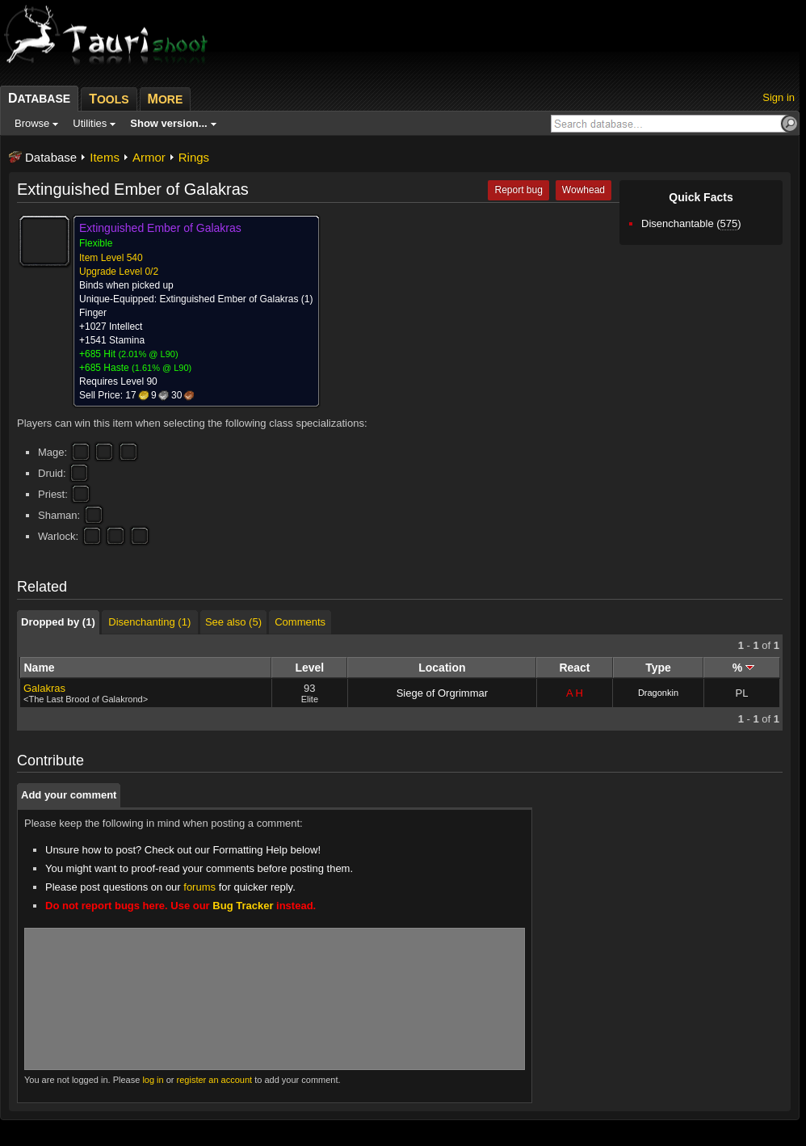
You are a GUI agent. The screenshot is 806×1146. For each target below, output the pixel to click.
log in (152, 1080)
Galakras (44, 688)
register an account (215, 1080)
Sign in (778, 97)
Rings (193, 157)
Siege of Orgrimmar (442, 693)
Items (105, 157)
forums (199, 887)
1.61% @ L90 (162, 368)
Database (51, 157)
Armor (149, 157)
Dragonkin (658, 692)
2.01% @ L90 (148, 354)
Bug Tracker (242, 906)
